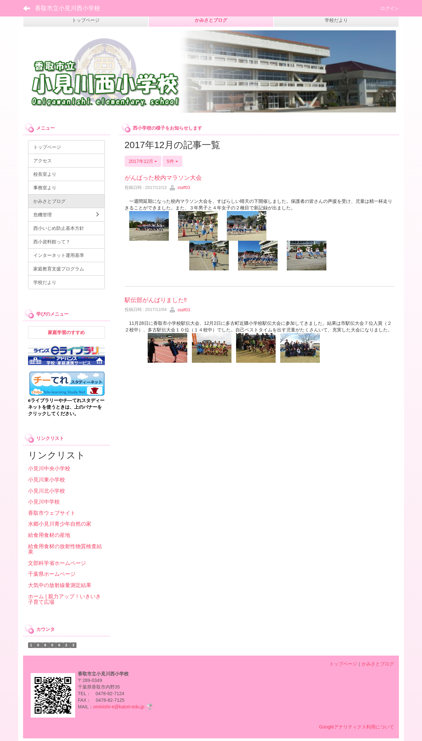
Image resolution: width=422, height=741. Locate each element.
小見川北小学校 (46, 491)
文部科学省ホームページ (57, 563)
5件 (172, 161)
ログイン (389, 8)
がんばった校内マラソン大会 (163, 177)
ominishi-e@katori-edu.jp (118, 706)
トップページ (343, 663)
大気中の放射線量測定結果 (59, 585)
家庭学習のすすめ (66, 332)
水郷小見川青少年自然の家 (59, 524)
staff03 (179, 187)
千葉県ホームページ (51, 574)
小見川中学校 (44, 502)
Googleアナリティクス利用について (356, 726)
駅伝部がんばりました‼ (156, 300)
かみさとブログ (378, 663)
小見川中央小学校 (49, 468)
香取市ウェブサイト (51, 513)
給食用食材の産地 (49, 535)
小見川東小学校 (46, 479)
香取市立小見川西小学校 (67, 8)
